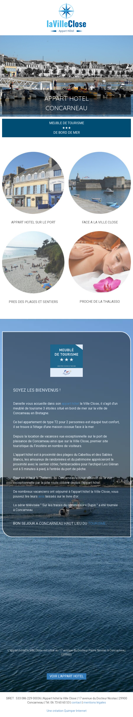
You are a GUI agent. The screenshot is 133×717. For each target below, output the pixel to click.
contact (77, 702)
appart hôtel (70, 404)
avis (41, 496)
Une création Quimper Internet (67, 710)
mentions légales (94, 702)
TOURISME (97, 523)
